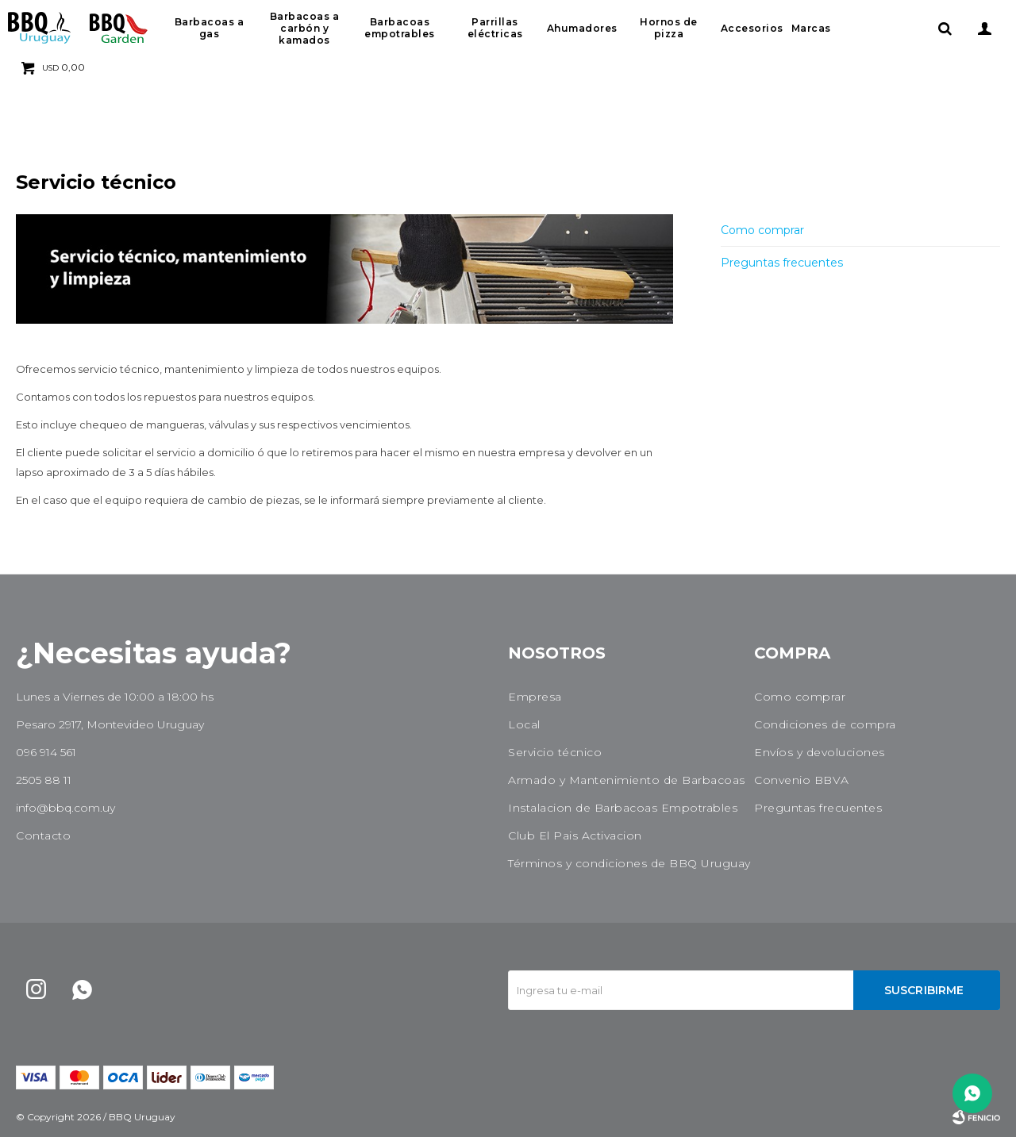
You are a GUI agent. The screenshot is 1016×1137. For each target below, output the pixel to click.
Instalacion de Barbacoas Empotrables (622, 808)
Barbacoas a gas (209, 28)
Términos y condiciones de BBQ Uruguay (629, 863)
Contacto (43, 835)
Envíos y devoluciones (819, 752)
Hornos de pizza (669, 28)
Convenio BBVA (801, 780)
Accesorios (752, 28)
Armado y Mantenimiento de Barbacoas (626, 780)
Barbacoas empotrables (399, 28)
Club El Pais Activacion (575, 835)
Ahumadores (582, 28)
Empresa (535, 696)
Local (524, 724)
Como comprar (762, 230)
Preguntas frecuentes (782, 262)
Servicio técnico (555, 752)
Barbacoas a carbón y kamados (305, 28)
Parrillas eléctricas (495, 28)
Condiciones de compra (825, 724)
